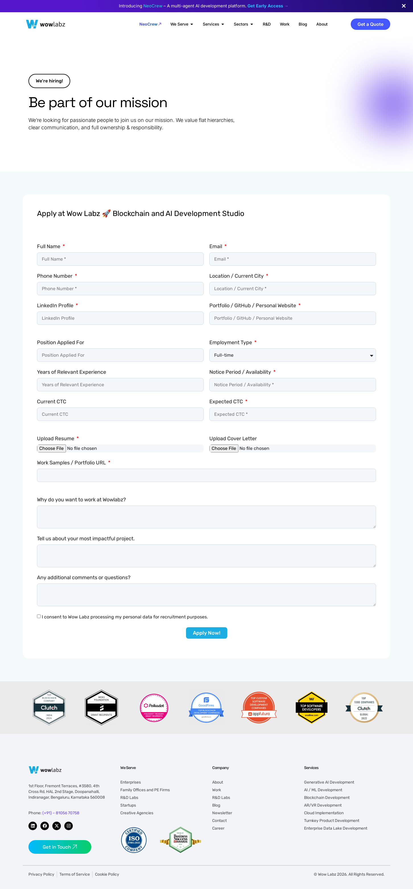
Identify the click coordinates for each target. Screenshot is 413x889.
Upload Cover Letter (233, 438)
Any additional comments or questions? (84, 577)
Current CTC (51, 401)
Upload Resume (56, 438)
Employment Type (231, 342)
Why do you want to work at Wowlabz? (81, 500)
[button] (49, 81)
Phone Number (55, 276)
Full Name (49, 246)
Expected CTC (226, 401)
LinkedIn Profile (56, 305)
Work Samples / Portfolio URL (72, 463)
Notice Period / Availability (240, 372)
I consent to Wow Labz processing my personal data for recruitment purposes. (125, 617)
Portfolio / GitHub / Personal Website (253, 305)
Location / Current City (237, 276)
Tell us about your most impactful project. (86, 538)
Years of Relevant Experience (71, 372)
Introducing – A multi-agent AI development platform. (203, 6)
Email (216, 246)
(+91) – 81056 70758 (60, 813)
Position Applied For (60, 342)
